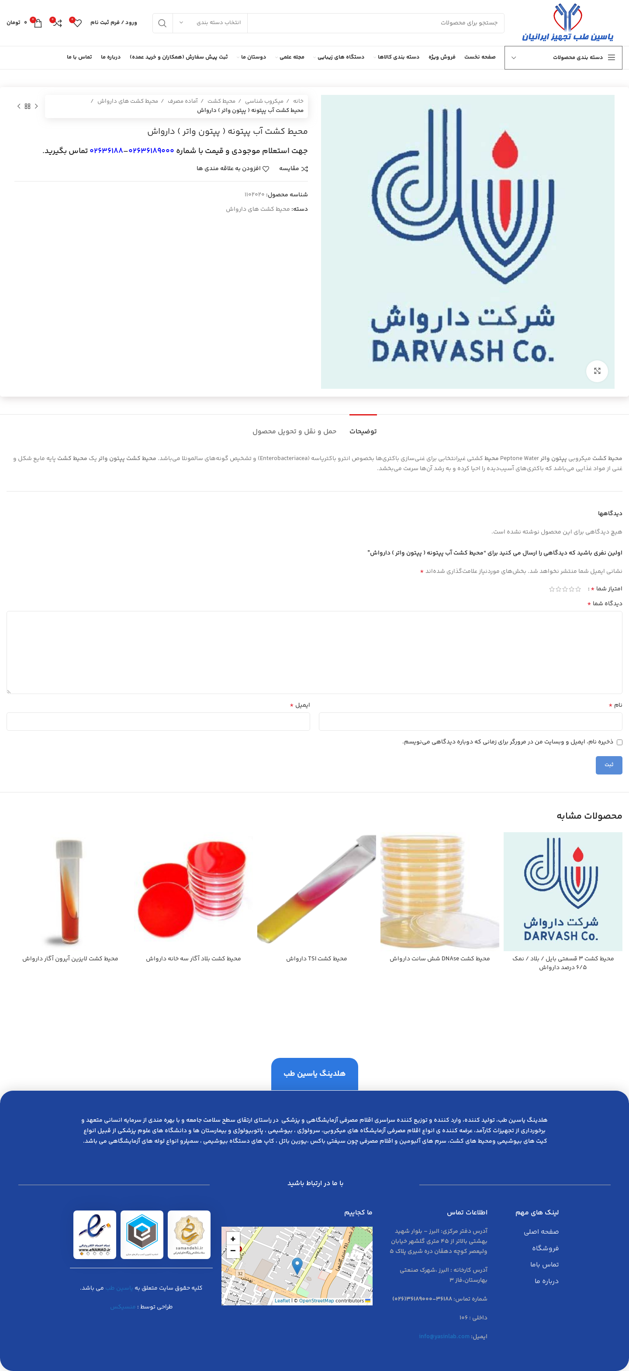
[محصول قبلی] (36, 106)
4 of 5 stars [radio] (558, 589)
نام (615, 705)
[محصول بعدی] (18, 106)
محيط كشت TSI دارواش (316, 959)
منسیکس (123, 1307)
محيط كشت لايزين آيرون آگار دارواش (70, 959)
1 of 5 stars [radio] (578, 589)
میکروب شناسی (263, 101)
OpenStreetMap (316, 1301)
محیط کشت (220, 101)
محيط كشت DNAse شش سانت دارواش (440, 959)
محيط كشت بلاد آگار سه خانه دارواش (193, 959)
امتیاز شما (606, 589)
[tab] (363, 427)
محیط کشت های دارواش (127, 101)
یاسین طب (119, 1288)
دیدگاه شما (604, 604)
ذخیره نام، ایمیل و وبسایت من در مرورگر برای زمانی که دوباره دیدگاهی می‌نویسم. (507, 742)
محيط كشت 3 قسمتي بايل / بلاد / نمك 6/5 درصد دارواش (563, 963)
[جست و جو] (328, 23)
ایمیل (300, 705)
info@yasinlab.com (444, 1337)
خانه (298, 101)
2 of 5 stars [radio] (571, 589)
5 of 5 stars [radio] (552, 589)
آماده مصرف (182, 101)
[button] (297, 1266)
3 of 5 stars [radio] (565, 589)
